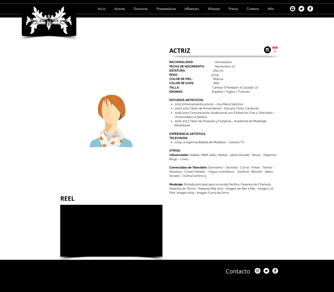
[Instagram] (257, 271)
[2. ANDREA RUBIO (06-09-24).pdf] (275, 50)
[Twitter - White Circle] (301, 9)
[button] (120, 9)
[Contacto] (238, 271)
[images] (292, 9)
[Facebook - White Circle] (310, 9)
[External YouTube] (111, 231)
